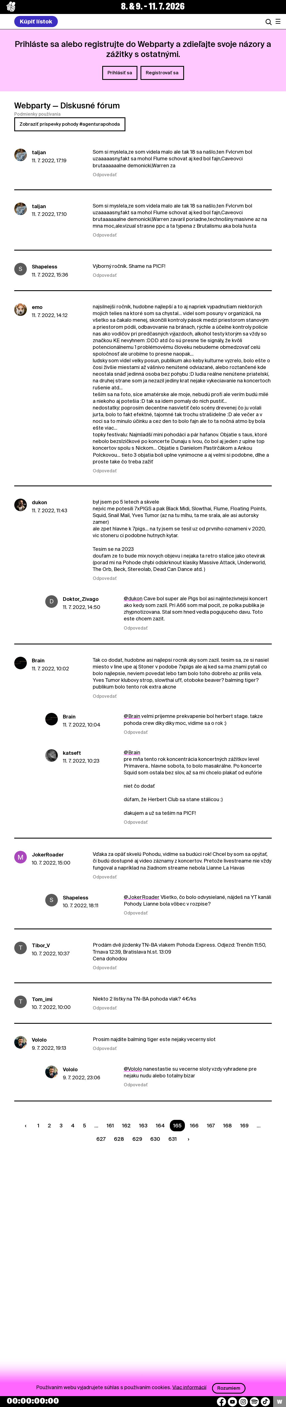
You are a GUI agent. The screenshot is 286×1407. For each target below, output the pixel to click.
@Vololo (133, 1069)
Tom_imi (42, 999)
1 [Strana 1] (38, 1126)
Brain (38, 660)
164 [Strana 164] (160, 1126)
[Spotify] (254, 1401)
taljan (39, 152)
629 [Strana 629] (137, 1139)
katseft (72, 753)
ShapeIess (44, 267)
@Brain (132, 716)
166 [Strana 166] (194, 1126)
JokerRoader (48, 855)
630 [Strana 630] (155, 1139)
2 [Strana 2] (49, 1126)
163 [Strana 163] (143, 1126)
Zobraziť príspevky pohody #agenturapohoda (70, 124)
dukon (39, 502)
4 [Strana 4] (73, 1126)
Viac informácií (189, 1387)
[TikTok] (265, 1401)
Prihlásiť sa (120, 72)
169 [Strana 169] (244, 1126)
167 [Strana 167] (211, 1126)
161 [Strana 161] (110, 1126)
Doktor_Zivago (81, 599)
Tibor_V (41, 945)
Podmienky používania (37, 114)
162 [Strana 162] (126, 1126)
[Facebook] (221, 1401)
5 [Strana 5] (84, 1126)
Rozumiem (228, 1388)
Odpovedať (105, 174)
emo (37, 307)
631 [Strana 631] (172, 1139)
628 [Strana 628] (119, 1139)
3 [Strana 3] (61, 1126)
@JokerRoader (141, 897)
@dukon (133, 598)
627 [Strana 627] (101, 1139)
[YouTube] (232, 1401)
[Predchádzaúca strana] (27, 1125)
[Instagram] (243, 1401)
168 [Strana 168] (227, 1126)
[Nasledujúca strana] (187, 1139)
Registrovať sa (162, 72)
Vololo (39, 1040)
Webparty (32, 105)
